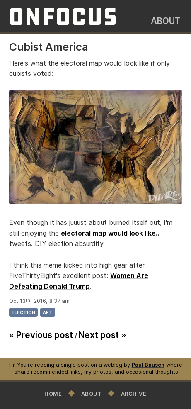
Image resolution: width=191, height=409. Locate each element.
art (48, 312)
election (23, 312)
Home (53, 394)
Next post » (102, 335)
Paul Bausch (148, 365)
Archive (134, 394)
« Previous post (41, 335)
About (166, 21)
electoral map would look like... (111, 233)
